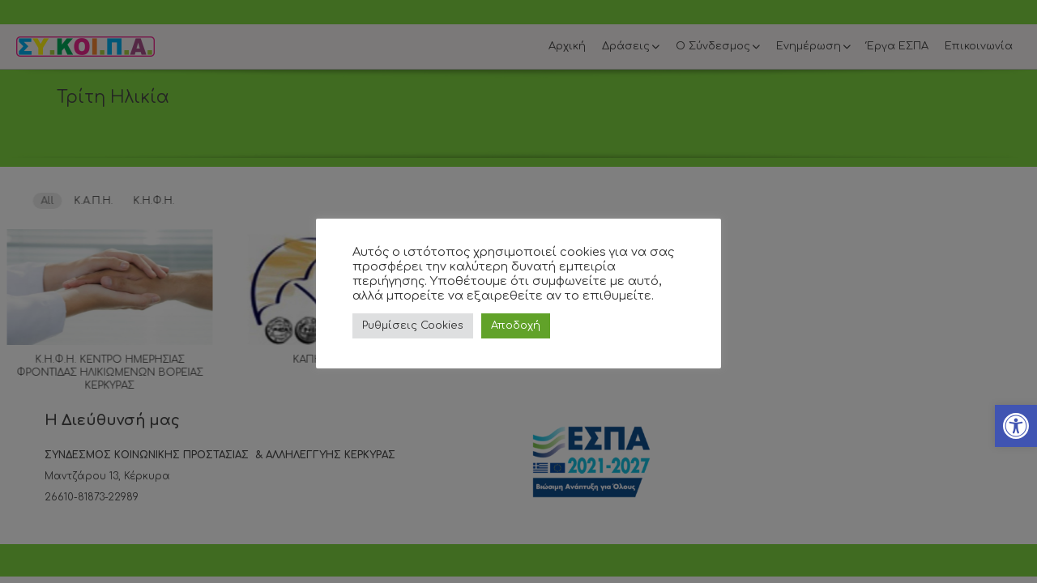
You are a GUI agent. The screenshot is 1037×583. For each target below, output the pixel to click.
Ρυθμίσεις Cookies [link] (412, 325)
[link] (1016, 426)
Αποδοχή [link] (515, 325)
